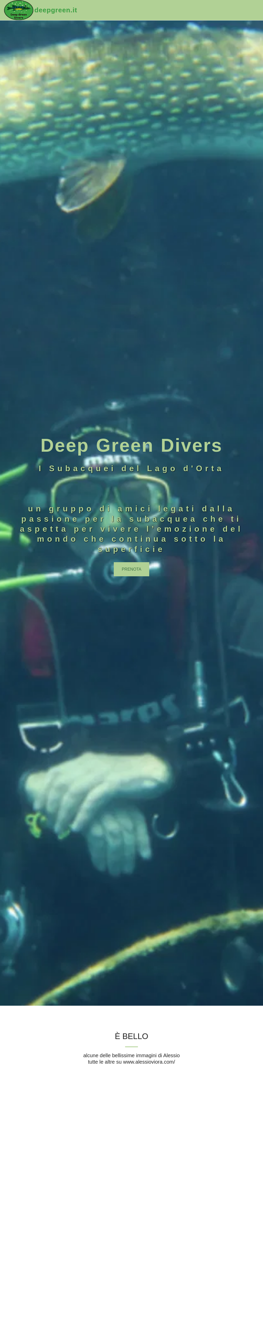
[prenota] (131, 569)
